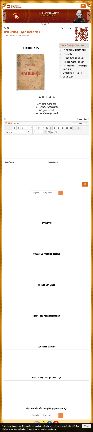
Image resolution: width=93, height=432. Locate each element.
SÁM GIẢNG (46, 223)
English (87, 1)
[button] (83, 6)
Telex (80, 123)
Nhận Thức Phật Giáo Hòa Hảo (46, 315)
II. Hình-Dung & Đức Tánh (74, 58)
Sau (69, 28)
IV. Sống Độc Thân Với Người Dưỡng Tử (75, 67)
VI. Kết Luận (68, 76)
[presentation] (23, 175)
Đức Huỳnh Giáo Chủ (46, 346)
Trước (63, 28)
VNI (86, 123)
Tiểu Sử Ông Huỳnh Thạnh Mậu (72, 45)
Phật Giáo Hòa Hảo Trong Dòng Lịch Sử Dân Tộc (46, 408)
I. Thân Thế (67, 54)
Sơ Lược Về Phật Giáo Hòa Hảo (46, 254)
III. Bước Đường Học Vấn (73, 62)
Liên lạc (79, 1)
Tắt (75, 123)
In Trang (5, 119)
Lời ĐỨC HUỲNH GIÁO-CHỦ (74, 50)
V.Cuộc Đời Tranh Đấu (72, 73)
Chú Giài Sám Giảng (46, 285)
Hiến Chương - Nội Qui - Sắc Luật (46, 377)
